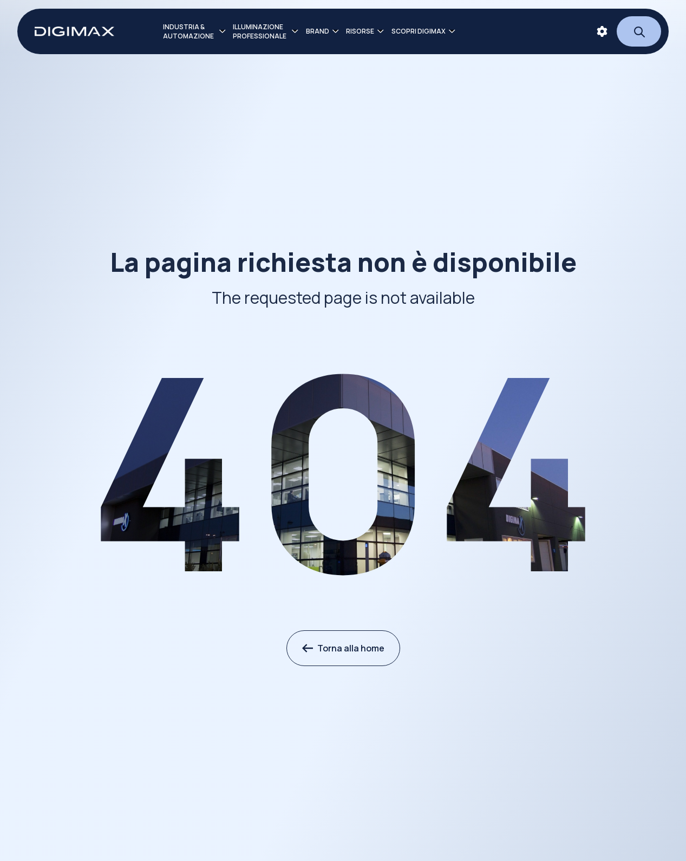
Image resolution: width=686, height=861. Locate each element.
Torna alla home (343, 648)
